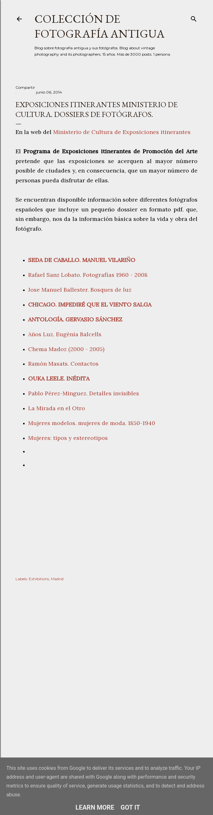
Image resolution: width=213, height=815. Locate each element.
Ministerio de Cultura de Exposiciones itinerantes (122, 132)
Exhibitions (39, 578)
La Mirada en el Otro (56, 408)
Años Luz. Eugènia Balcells (64, 334)
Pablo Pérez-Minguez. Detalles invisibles (83, 393)
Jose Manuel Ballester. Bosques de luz (79, 289)
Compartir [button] (25, 87)
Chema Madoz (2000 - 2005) (67, 349)
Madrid (57, 578)
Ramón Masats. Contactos (63, 363)
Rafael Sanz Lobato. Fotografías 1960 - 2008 (88, 274)
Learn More (95, 807)
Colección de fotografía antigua (99, 26)
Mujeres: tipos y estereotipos (69, 437)
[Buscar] (194, 17)
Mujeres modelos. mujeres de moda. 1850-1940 (91, 423)
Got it (130, 807)
